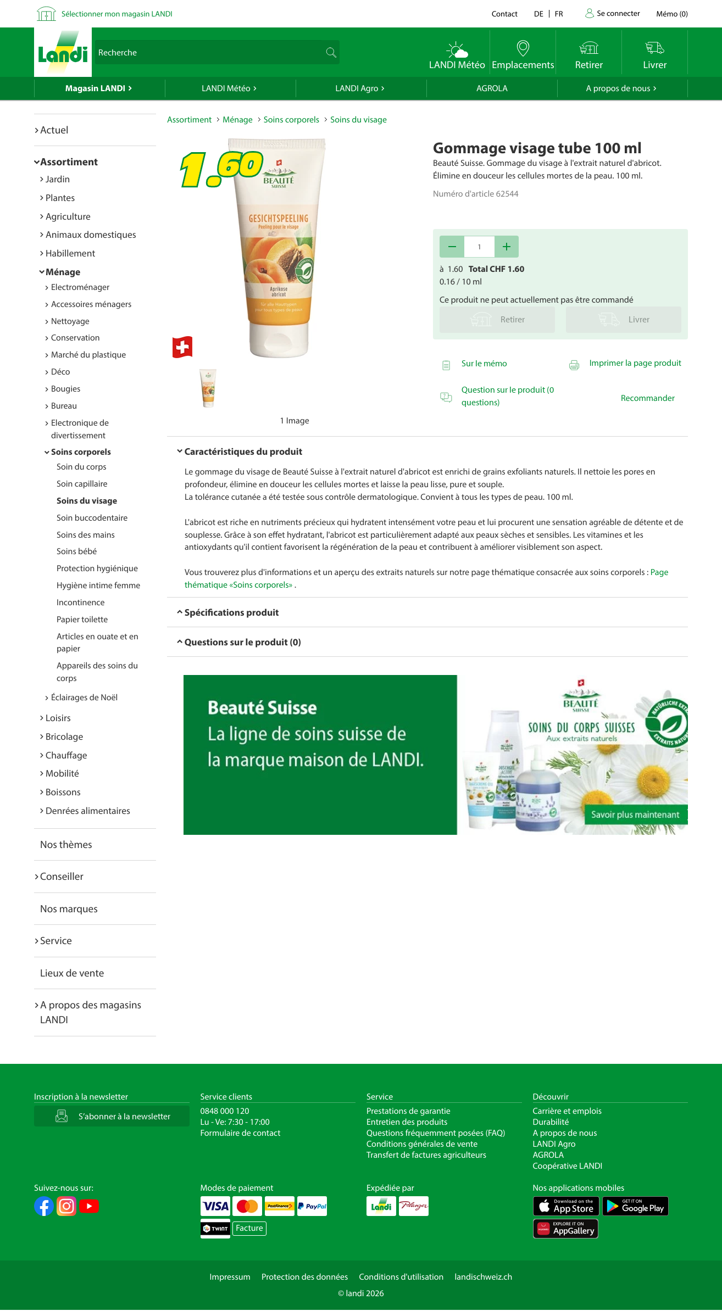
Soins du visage (87, 500)
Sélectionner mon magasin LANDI (117, 13)
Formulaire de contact (241, 1133)
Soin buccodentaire (92, 517)
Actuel (54, 129)
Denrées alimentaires (88, 810)
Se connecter (618, 13)
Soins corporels (81, 452)
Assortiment (69, 161)
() (672, 13)
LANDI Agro (356, 88)
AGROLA (492, 88)
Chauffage (66, 755)
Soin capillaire (82, 483)
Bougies (65, 388)
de (538, 13)
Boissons (63, 791)
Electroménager (80, 287)
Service (56, 940)
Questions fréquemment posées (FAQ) (436, 1133)
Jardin (58, 178)
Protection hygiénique (97, 568)
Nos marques (69, 908)
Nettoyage (70, 321)
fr (559, 13)
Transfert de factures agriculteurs (426, 1155)
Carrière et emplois (567, 1111)
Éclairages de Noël (84, 697)
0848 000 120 (225, 1111)
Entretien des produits (406, 1122)
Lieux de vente (72, 972)
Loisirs (58, 717)
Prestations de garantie (408, 1111)
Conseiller (62, 876)
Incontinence (80, 602)
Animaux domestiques (91, 234)
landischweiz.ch (484, 1276)
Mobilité (62, 773)
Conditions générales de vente (421, 1144)
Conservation (75, 337)
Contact (505, 13)
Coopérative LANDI (568, 1166)
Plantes (60, 197)
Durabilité (551, 1122)
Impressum (230, 1276)
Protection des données (305, 1276)
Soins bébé (77, 551)
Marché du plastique (88, 354)
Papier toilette (82, 619)
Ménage (63, 271)
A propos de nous (618, 88)
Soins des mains (86, 534)
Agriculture (68, 216)
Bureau (64, 405)
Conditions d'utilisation (401, 1276)
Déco (60, 371)
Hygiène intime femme (98, 585)
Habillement (70, 253)
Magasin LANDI (95, 88)
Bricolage (64, 736)
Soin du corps (82, 466)
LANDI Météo (226, 88)
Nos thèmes (66, 844)
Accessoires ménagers (91, 304)
